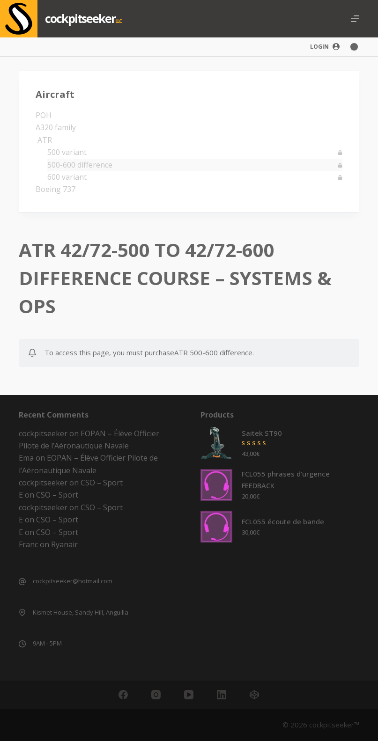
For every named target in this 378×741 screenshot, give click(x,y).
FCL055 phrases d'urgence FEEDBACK (286, 479)
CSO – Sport (102, 482)
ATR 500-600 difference (213, 352)
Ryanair (64, 544)
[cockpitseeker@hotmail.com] (22, 581)
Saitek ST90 (262, 433)
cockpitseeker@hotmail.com (72, 581)
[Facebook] (123, 694)
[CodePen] (254, 694)
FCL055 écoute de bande (283, 521)
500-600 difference (79, 165)
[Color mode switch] (354, 47)
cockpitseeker (80, 18)
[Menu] (355, 19)
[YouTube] (188, 694)
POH (44, 115)
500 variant (67, 152)
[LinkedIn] (221, 694)
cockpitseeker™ (334, 724)
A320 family (56, 127)
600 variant (67, 177)
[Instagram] (156, 694)
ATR (44, 140)
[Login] (325, 46)
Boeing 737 (55, 189)
